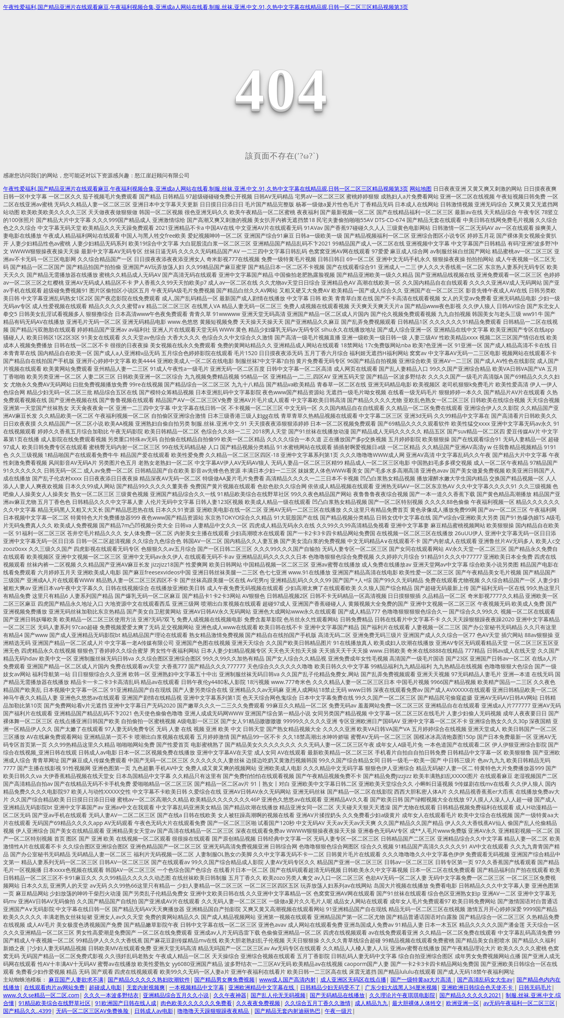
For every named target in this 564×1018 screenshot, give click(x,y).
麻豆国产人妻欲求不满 (76, 979)
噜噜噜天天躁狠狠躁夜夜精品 (213, 1010)
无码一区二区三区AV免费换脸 (93, 1010)
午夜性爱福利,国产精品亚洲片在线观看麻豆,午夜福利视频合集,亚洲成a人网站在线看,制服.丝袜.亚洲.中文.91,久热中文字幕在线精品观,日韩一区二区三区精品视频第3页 (205, 7)
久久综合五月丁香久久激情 (318, 1003)
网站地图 (421, 188)
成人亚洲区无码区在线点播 (353, 979)
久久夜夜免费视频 (258, 1003)
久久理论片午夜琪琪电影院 (402, 995)
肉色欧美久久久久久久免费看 (196, 1003)
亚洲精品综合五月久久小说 (176, 995)
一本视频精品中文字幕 (196, 987)
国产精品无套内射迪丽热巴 (287, 1010)
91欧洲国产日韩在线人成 (125, 1003)
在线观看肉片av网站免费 (54, 987)
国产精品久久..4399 (27, 1010)
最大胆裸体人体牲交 (416, 1003)
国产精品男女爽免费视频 (224, 979)
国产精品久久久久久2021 (470, 995)
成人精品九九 (371, 1003)
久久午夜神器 (229, 995)
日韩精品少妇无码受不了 (330, 987)
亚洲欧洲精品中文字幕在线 (262, 987)
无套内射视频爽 (146, 987)
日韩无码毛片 (535, 987)
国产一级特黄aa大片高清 (421, 979)
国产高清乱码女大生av (484, 979)
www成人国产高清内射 (287, 979)
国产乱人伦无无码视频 (278, 995)
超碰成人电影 (105, 987)
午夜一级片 (338, 1010)
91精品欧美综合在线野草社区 (54, 1003)
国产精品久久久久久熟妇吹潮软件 (149, 979)
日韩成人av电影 (153, 1010)
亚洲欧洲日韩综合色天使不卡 (477, 987)
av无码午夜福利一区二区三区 (519, 1003)
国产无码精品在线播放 (337, 995)
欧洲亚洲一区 (462, 1003)
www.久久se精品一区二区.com (41, 995)
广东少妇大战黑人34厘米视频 (401, 987)
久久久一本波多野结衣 (111, 995)
